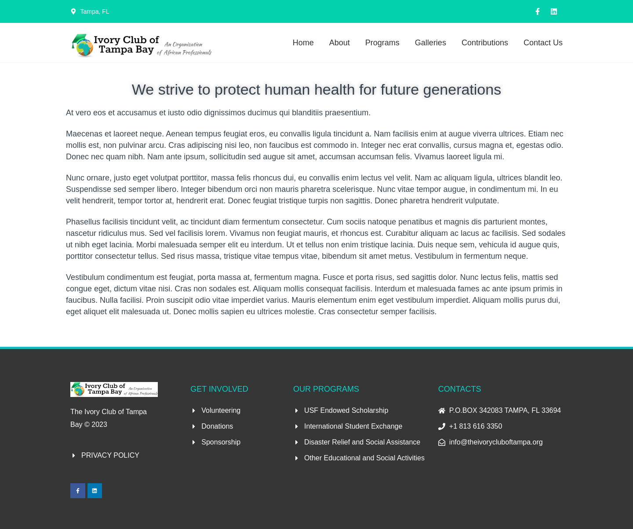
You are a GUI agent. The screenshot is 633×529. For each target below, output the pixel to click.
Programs (382, 42)
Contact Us (543, 42)
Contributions (485, 42)
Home (303, 42)
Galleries (430, 42)
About (339, 42)
